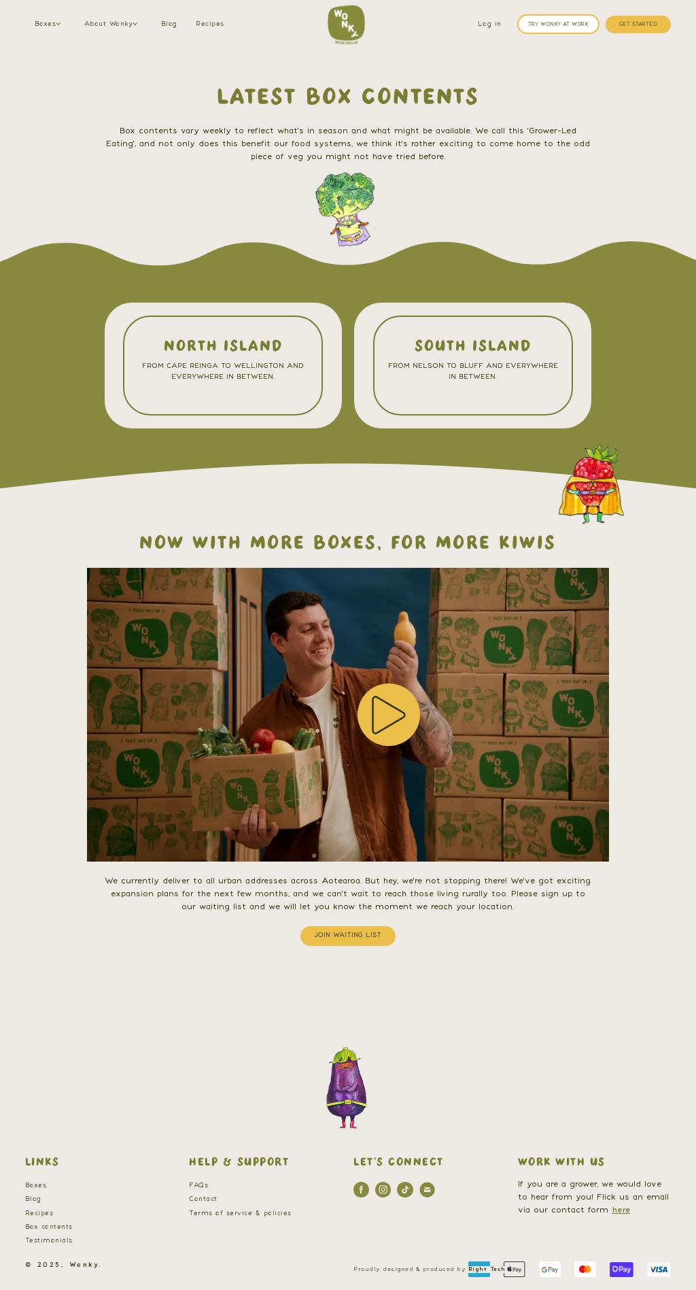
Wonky (84, 1265)
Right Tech (487, 1269)
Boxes (36, 1186)
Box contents (49, 1227)
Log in (490, 24)
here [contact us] (621, 1210)
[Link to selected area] (223, 365)
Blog (169, 24)
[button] (50, 25)
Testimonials (49, 1241)
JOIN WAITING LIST (347, 935)
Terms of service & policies (240, 1213)
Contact (203, 1199)
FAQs (198, 1186)
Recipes (210, 24)
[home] (346, 25)
